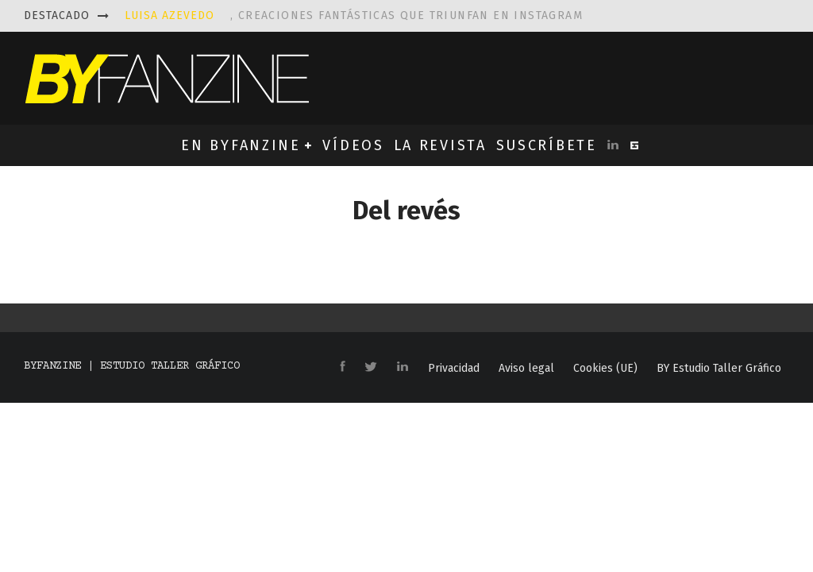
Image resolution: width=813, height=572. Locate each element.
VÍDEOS (352, 145)
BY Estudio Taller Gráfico (719, 368)
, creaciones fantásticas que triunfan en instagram (354, 15)
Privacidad (454, 368)
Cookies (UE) (605, 368)
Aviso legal (526, 368)
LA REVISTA (440, 145)
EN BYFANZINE (240, 145)
